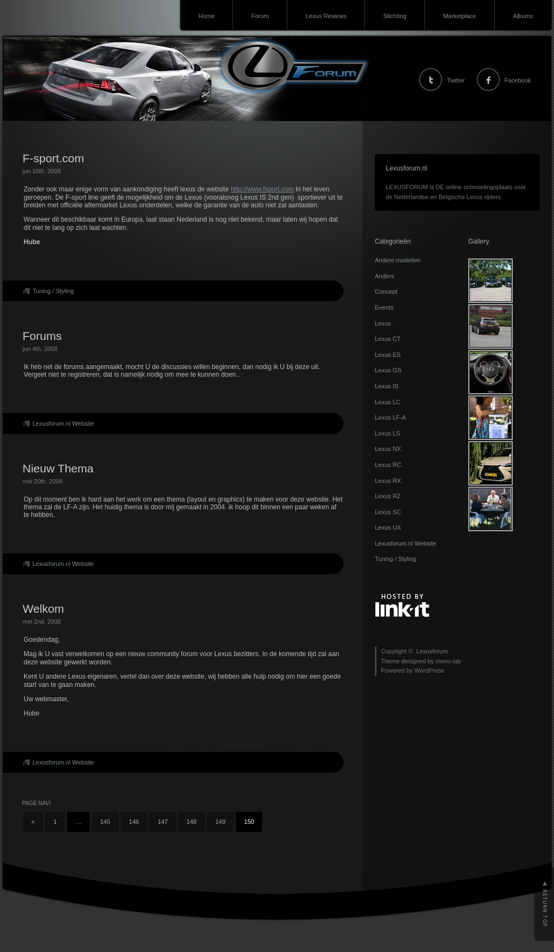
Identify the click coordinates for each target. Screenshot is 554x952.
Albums (523, 16)
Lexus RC (388, 464)
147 (163, 821)
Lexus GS (388, 370)
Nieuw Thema (58, 468)
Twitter (455, 80)
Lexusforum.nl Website (63, 423)
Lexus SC (388, 512)
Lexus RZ (388, 496)
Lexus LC (387, 402)
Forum (260, 16)
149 (220, 821)
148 (191, 821)
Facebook (518, 80)
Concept (386, 291)
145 (105, 821)
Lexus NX (388, 448)
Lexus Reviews (326, 16)
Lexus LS (387, 433)
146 (134, 821)
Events (384, 307)
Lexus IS (386, 386)
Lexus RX (388, 480)
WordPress (429, 670)
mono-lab (448, 661)
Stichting (394, 16)
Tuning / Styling (53, 291)
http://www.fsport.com (262, 189)
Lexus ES (388, 354)
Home (206, 16)
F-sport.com (53, 158)
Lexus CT (388, 338)
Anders (384, 276)
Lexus (383, 323)
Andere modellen (397, 260)
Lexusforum (23, 66)
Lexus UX (388, 527)
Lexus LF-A (390, 417)
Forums (42, 335)
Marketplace (459, 16)
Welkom (43, 608)
